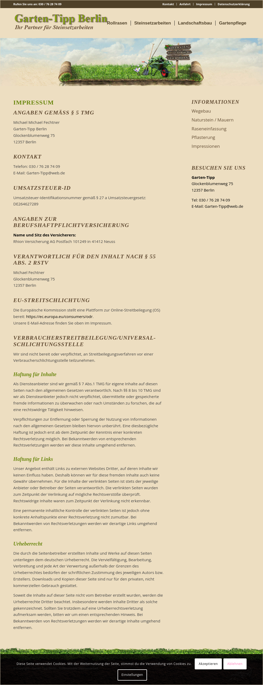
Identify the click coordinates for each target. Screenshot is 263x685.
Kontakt (168, 4)
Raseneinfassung (209, 129)
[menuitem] (168, 4)
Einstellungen (132, 674)
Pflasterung (203, 137)
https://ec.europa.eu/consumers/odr (59, 316)
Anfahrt (185, 4)
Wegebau (201, 111)
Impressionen (206, 146)
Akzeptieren (208, 664)
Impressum (204, 4)
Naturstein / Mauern (213, 120)
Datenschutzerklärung (234, 4)
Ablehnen (234, 664)
